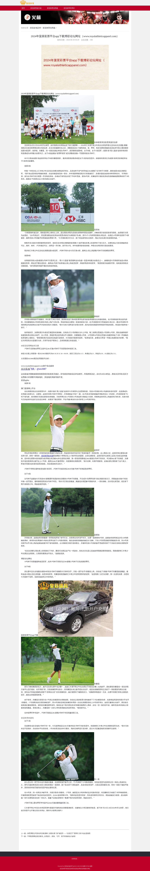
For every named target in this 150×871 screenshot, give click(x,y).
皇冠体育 (70, 868)
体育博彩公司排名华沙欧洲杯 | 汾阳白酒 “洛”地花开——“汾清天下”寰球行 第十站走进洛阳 (58, 833)
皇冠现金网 (76, 868)
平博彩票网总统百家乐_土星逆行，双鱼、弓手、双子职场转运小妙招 (51, 836)
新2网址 (87, 868)
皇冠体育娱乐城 (47, 456)
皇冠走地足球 (35, 28)
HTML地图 (89, 866)
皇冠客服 (82, 868)
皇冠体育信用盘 (49, 28)
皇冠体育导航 (64, 868)
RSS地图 (82, 866)
